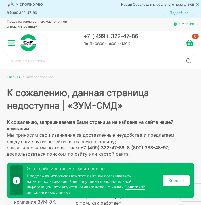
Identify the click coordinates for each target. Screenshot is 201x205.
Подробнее (179, 13)
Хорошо (176, 180)
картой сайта (114, 154)
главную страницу (94, 141)
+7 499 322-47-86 (110, 36)
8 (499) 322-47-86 (22, 13)
